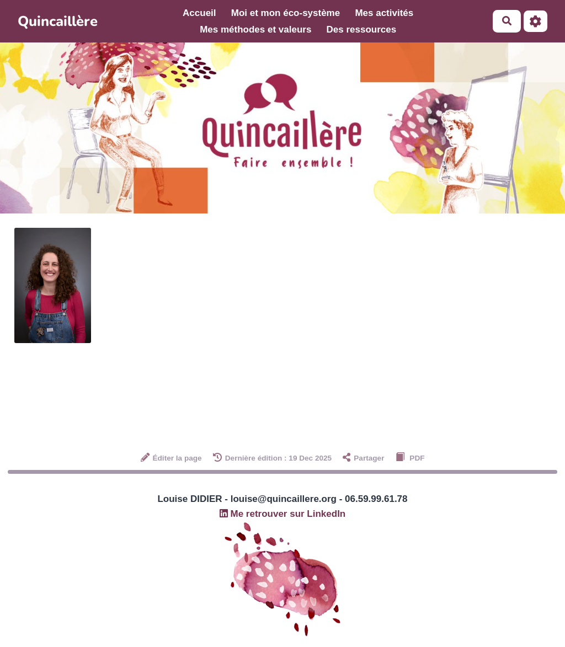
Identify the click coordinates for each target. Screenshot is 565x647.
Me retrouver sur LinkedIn (283, 514)
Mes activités (384, 13)
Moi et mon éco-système (285, 13)
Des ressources (362, 29)
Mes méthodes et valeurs (255, 29)
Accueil (199, 13)
